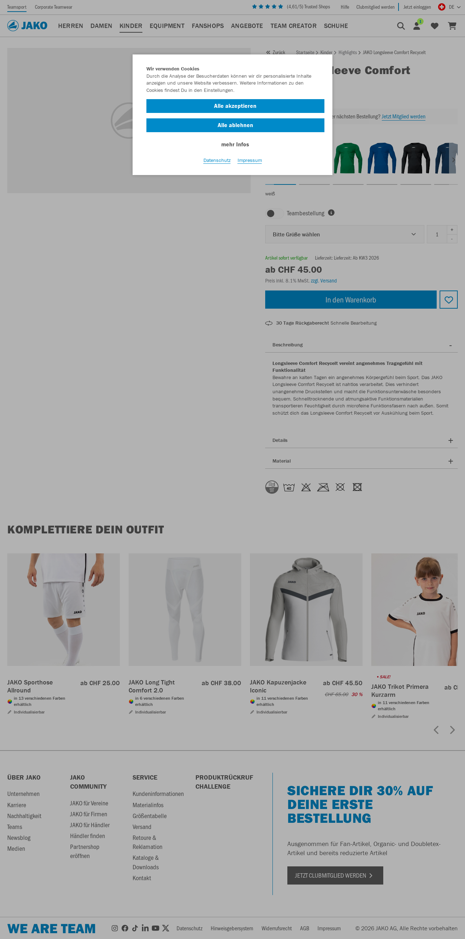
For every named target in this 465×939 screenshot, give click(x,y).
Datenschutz (217, 160)
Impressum (250, 160)
